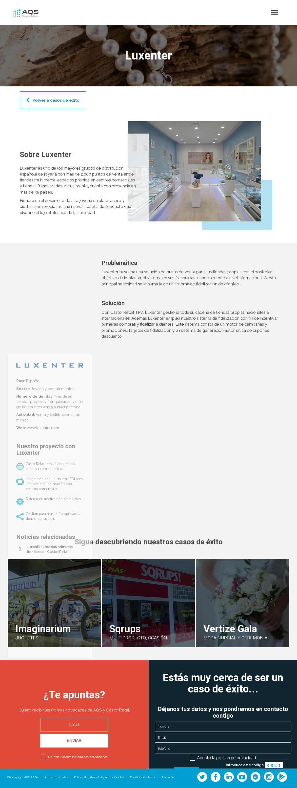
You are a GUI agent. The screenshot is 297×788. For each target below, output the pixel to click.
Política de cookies (56, 777)
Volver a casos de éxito (55, 100)
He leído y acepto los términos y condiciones (77, 757)
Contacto (168, 777)
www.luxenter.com (42, 542)
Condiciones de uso (143, 777)
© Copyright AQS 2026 (22, 777)
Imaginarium (43, 629)
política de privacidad (236, 757)
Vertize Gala (230, 629)
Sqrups (125, 629)
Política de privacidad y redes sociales (99, 777)
